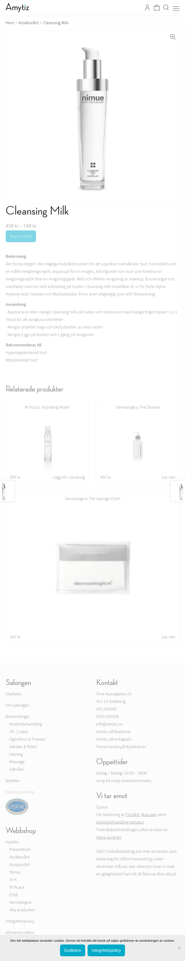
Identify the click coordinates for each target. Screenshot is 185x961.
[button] (173, 37)
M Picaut (16, 888)
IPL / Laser (18, 732)
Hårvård (16, 770)
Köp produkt (21, 237)
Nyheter (13, 781)
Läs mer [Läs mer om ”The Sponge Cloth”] (168, 637)
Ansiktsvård (28, 22)
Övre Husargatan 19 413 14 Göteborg (113, 698)
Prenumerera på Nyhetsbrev (121, 747)
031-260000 (106, 709)
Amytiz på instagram (113, 740)
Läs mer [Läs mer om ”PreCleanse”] (168, 478)
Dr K (13, 880)
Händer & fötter (23, 747)
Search (166, 7)
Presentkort (19, 850)
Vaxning (16, 755)
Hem (10, 22)
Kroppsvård (19, 865)
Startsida (13, 694)
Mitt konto (147, 7)
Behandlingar (17, 717)
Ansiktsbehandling (25, 725)
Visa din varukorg (157, 7)
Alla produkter (22, 910)
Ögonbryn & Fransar (27, 740)
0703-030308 (107, 717)
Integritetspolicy (20, 922)
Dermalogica (20, 903)
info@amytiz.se (109, 725)
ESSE (13, 895)
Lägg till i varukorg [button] (68, 478)
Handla (12, 842)
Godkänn (72, 950)
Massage (17, 762)
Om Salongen (17, 706)
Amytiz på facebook (113, 732)
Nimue (15, 873)
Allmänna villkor (20, 933)
